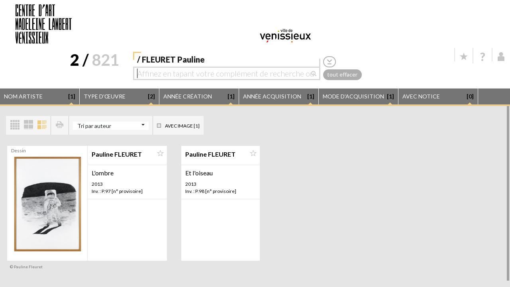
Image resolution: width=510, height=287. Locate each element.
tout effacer (342, 74)
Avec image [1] (182, 126)
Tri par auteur (94, 125)
